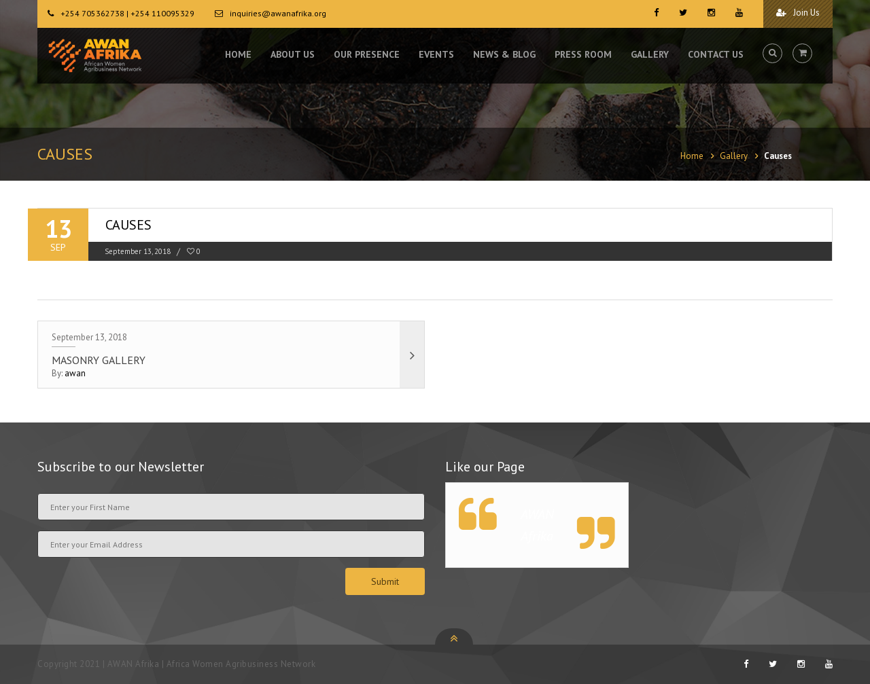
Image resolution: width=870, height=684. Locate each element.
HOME (238, 54)
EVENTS (436, 54)
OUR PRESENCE (367, 54)
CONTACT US (716, 54)
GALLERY (650, 54)
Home (691, 156)
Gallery (734, 156)
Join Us (798, 12)
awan (75, 373)
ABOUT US (293, 54)
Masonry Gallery (98, 360)
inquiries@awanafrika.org (278, 13)
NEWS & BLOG (504, 54)
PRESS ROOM (583, 54)
